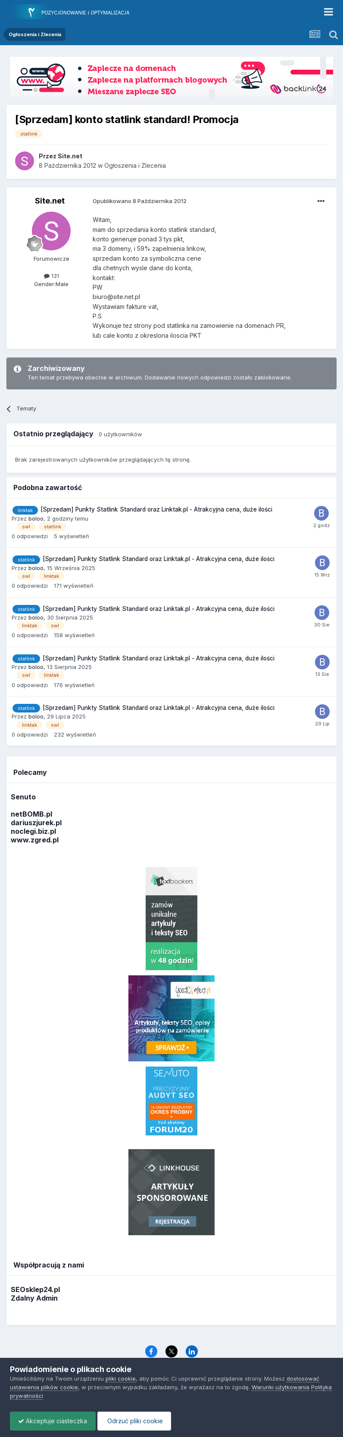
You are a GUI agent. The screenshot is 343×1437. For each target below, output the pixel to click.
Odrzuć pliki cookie (136, 1421)
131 (51, 275)
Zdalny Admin (34, 1298)
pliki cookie (121, 1378)
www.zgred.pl (35, 840)
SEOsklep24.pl (35, 1289)
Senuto (23, 797)
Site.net (50, 200)
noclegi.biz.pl (33, 831)
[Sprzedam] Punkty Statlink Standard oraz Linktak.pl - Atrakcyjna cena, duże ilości (156, 509)
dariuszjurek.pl (36, 822)
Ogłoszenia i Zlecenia (135, 165)
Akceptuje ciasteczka (53, 1421)
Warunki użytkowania (280, 1387)
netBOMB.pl (31, 814)
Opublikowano (140, 200)
